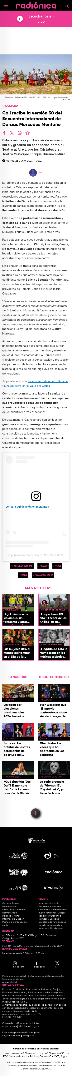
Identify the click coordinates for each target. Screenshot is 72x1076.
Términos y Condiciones (50, 928)
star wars (47, 700)
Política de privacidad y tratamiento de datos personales (33, 976)
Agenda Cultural (23, 566)
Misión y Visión (9, 907)
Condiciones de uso (12, 979)
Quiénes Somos (10, 904)
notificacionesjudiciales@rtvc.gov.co (21, 1026)
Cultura (11, 106)
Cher (44, 738)
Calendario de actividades (52, 910)
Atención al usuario (48, 904)
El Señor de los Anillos (54, 610)
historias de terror (52, 777)
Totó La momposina (52, 645)
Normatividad (9, 913)
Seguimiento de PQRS (25, 1011)
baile (24, 575)
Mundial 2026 (13, 610)
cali (58, 566)
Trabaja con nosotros (49, 907)
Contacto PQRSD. (18, 1002)
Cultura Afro (13, 645)
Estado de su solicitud (50, 925)
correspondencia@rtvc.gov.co (19, 999)
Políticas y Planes (11, 916)
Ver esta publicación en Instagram (27, 506)
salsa (44, 566)
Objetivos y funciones (13, 910)
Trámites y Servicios (48, 919)
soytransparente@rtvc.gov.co (18, 1036)
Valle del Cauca (44, 575)
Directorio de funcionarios (52, 922)
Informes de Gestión (13, 919)
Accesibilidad (9, 982)
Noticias (10, 700)
